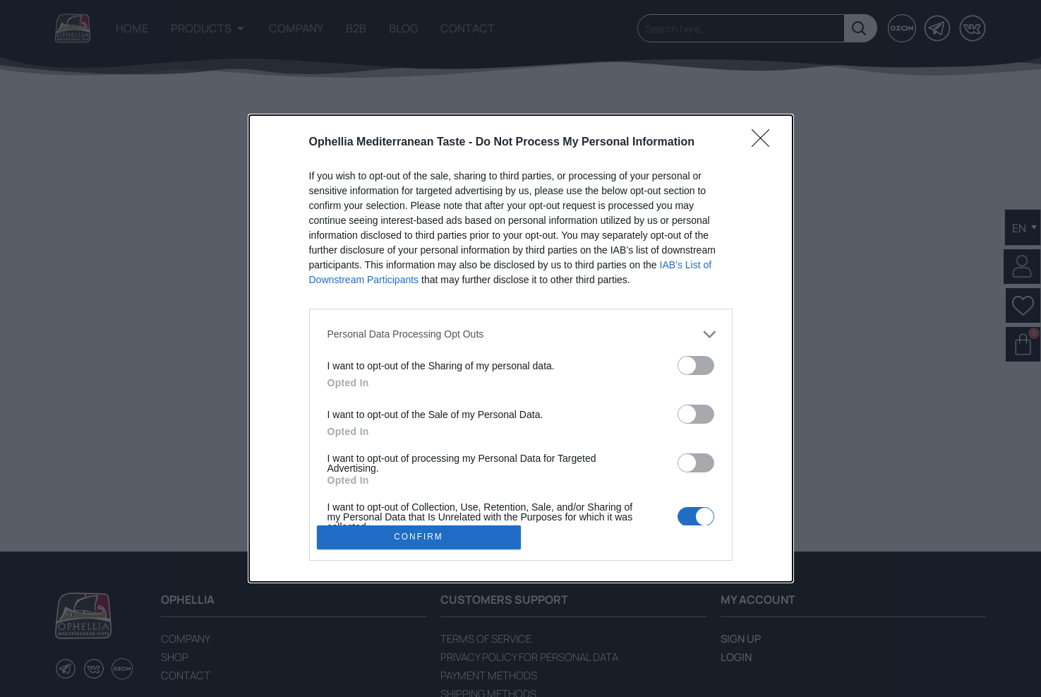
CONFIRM (418, 537)
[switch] (696, 365)
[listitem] (520, 334)
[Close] (765, 142)
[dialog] (521, 348)
